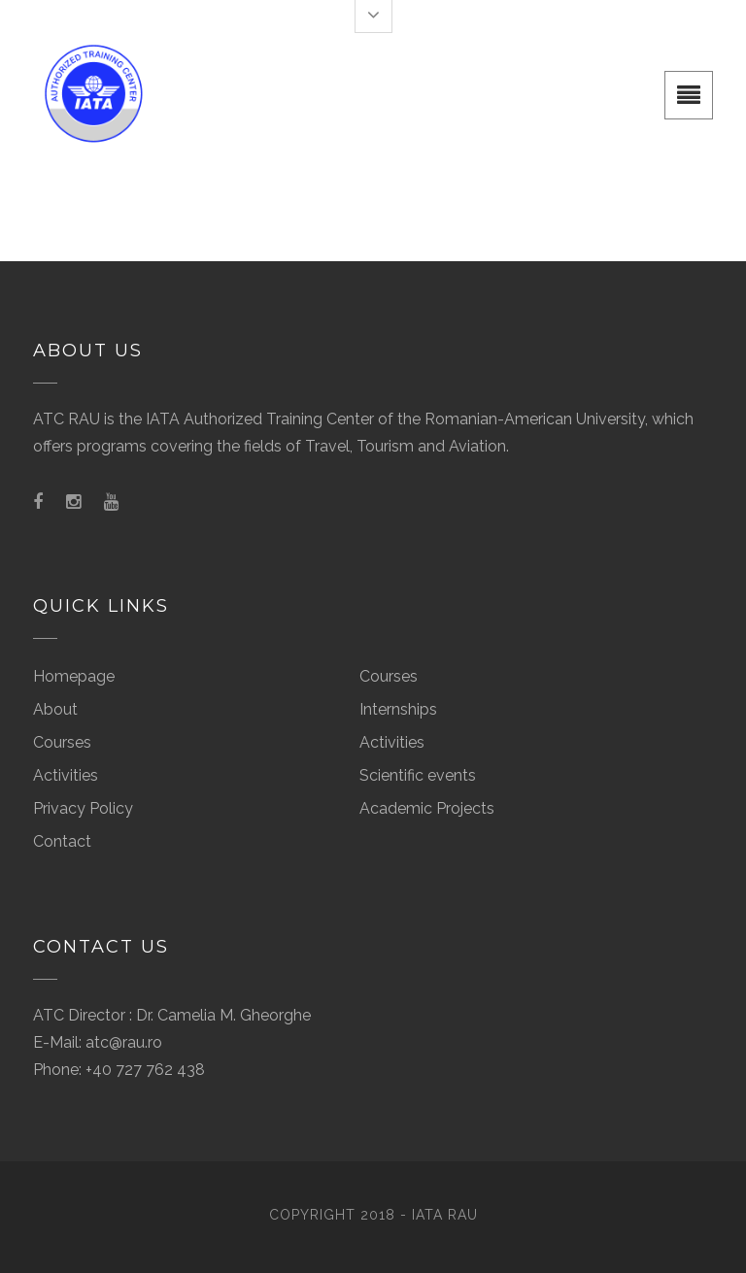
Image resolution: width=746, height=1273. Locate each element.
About (55, 709)
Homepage (74, 676)
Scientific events (417, 775)
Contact (62, 841)
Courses (62, 742)
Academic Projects (426, 808)
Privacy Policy (83, 808)
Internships (398, 709)
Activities (65, 775)
